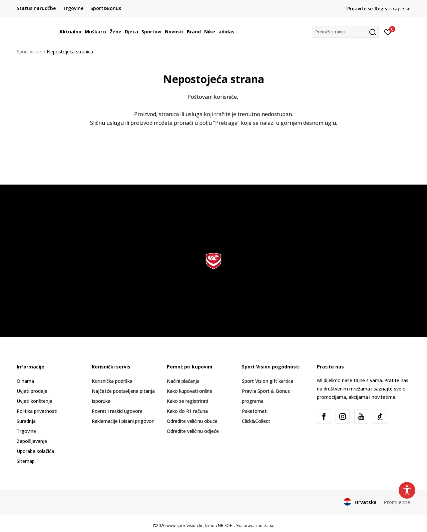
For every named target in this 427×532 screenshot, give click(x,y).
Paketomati (255, 411)
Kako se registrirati (187, 401)
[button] (345, 32)
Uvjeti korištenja (34, 401)
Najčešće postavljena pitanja (123, 391)
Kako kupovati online (189, 391)
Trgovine (26, 431)
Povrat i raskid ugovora (117, 411)
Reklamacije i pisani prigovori (123, 421)
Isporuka (101, 401)
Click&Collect (256, 421)
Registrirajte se (392, 8)
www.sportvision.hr (184, 525)
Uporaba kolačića (35, 451)
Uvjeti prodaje (32, 391)
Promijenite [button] (397, 502)
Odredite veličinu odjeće (193, 431)
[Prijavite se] (388, 32)
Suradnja (26, 421)
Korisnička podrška (112, 381)
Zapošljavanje (32, 441)
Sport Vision (29, 51)
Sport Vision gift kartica (267, 381)
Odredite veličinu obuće (192, 421)
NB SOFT (226, 525)
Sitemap (26, 461)
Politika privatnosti (37, 411)
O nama (25, 381)
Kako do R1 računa (187, 411)
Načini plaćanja (183, 381)
